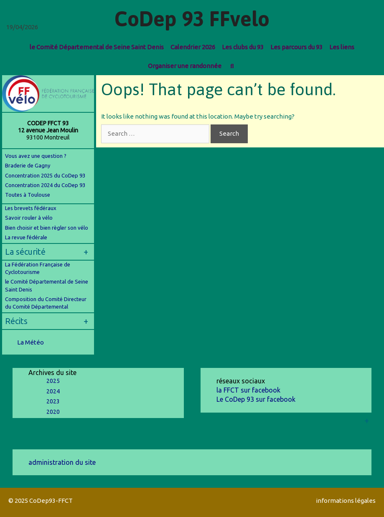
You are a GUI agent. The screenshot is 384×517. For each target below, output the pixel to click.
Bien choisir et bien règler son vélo (46, 228)
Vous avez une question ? (35, 156)
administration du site (62, 462)
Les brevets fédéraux (30, 208)
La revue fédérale (26, 237)
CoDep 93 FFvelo (192, 19)
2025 (53, 381)
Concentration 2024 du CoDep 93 (45, 185)
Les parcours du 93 (296, 47)
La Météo (30, 342)
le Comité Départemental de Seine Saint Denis (97, 47)
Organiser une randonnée (184, 65)
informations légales (346, 500)
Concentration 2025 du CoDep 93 (45, 175)
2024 (53, 391)
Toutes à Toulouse (27, 195)
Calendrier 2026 (192, 47)
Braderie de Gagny (27, 165)
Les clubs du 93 (243, 47)
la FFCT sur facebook (248, 390)
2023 (53, 401)
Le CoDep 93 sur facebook (255, 399)
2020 (53, 411)
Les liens (341, 47)
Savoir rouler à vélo (29, 217)
